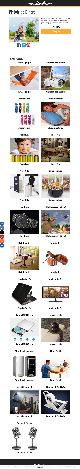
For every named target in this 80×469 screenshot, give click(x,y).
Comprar (56, 31)
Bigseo (44, 464)
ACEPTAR (40, 467)
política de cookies (52, 466)
